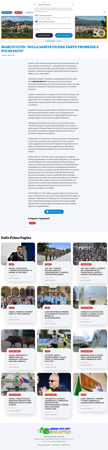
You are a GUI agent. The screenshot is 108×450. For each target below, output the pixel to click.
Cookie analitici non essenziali (46, 21)
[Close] (73, 4)
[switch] (36, 21)
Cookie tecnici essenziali (45, 15)
